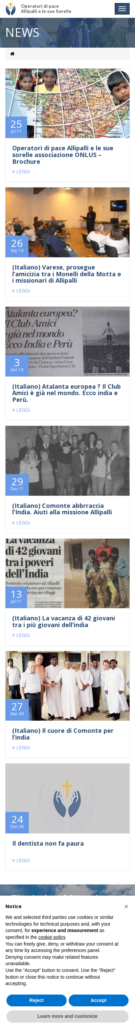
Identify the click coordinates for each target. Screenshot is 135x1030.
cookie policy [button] (51, 937)
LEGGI (21, 171)
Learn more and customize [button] (67, 1016)
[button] (126, 906)
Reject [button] (36, 1000)
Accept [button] (99, 1000)
